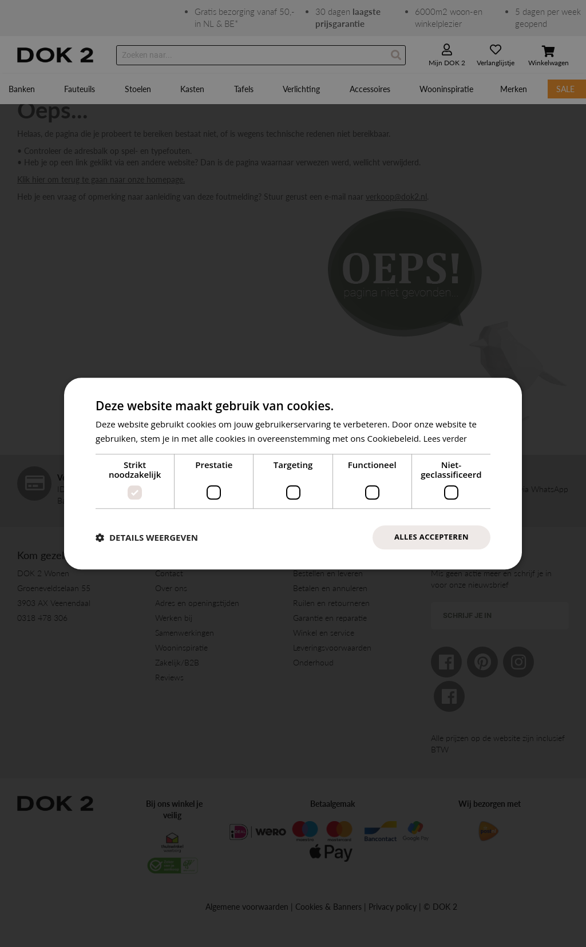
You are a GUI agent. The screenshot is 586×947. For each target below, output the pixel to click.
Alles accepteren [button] (429, 537)
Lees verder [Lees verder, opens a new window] (446, 437)
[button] (147, 537)
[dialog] (293, 473)
